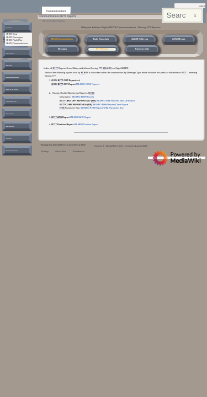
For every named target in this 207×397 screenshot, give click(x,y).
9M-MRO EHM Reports (83, 96)
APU (59, 117)
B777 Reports (102, 49)
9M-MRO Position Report (86, 124)
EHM (91, 93)
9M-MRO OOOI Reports (87, 84)
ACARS (84, 72)
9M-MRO (107, 68)
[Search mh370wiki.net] (182, 16)
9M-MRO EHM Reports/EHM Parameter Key (102, 107)
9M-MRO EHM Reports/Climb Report (111, 104)
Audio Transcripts (101, 39)
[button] (13, 29)
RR (93, 100)
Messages (62, 49)
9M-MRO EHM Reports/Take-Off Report (116, 100)
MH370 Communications (62, 39)
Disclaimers (78, 151)
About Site (60, 151)
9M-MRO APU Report (80, 117)
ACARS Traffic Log (139, 39)
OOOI (54, 80)
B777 (54, 68)
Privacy (45, 151)
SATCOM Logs (178, 39)
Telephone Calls (142, 49)
